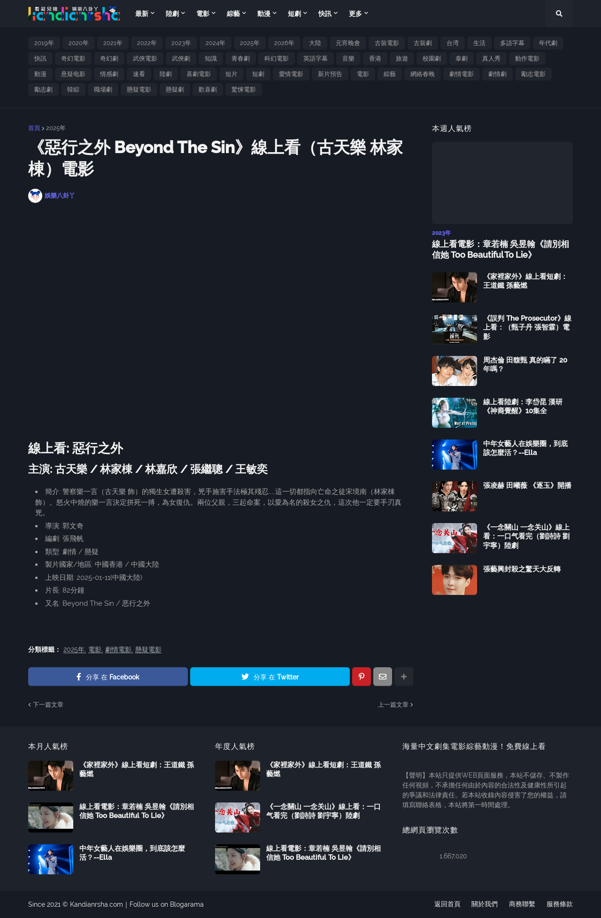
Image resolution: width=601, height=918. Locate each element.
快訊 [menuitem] (324, 13)
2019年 (44, 42)
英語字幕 (315, 58)
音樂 (348, 58)
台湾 (453, 42)
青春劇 (240, 58)
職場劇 (103, 89)
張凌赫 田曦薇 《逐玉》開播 (527, 485)
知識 (211, 58)
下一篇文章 (48, 704)
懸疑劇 (175, 89)
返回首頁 (447, 904)
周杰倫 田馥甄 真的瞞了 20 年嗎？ (525, 365)
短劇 (258, 73)
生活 (479, 42)
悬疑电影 (73, 73)
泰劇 (461, 58)
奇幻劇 (109, 58)
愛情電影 (291, 73)
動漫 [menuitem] (263, 13)
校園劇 (432, 58)
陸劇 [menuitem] (172, 13)
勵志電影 (533, 73)
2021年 (113, 42)
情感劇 (109, 73)
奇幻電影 (73, 58)
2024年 (215, 42)
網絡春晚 (422, 73)
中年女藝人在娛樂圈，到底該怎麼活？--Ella (525, 448)
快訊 (40, 58)
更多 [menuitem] (355, 13)
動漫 (40, 73)
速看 (139, 73)
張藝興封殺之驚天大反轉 (522, 569)
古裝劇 (423, 42)
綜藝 (390, 73)
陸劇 (166, 73)
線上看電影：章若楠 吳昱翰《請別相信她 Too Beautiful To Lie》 (500, 249)
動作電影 (527, 58)
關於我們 (484, 904)
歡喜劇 (208, 89)
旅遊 (402, 58)
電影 (363, 73)
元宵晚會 (348, 42)
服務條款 (560, 904)
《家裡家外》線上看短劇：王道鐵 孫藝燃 (525, 281)
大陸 (315, 42)
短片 (231, 73)
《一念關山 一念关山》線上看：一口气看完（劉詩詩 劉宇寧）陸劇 (526, 536)
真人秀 (491, 58)
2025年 (250, 42)
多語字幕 (512, 42)
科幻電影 (276, 58)
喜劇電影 (198, 73)
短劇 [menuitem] (294, 13)
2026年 (284, 42)
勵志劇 (43, 89)
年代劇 (548, 42)
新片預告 (330, 73)
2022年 (147, 42)
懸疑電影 (139, 89)
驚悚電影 (243, 89)
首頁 (34, 128)
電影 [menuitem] (202, 13)
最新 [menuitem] (141, 13)
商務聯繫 (522, 904)
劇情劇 (497, 73)
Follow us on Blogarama (167, 904)
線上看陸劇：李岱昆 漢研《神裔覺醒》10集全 (522, 407)
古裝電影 (387, 42)
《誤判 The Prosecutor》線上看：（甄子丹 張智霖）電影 (527, 327)
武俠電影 (145, 58)
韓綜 (73, 89)
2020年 (79, 42)
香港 (375, 58)
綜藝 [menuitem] (233, 13)
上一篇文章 (393, 704)
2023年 (181, 42)
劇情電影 (461, 73)
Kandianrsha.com (96, 904)
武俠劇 (181, 58)
